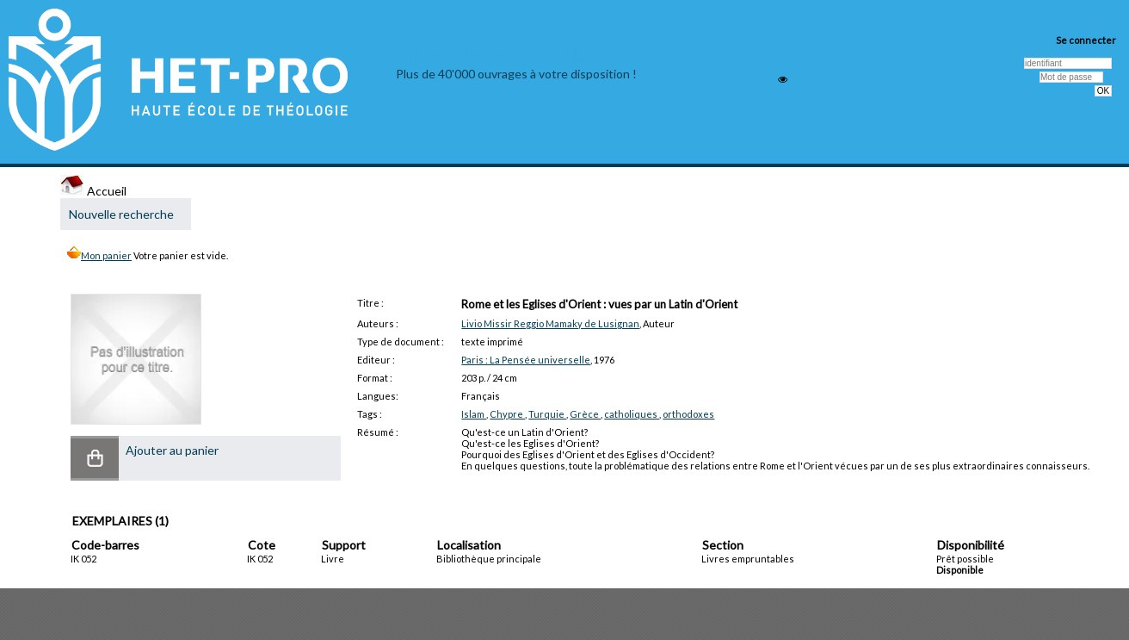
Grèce (585, 413)
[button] (95, 458)
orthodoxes (688, 413)
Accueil (93, 190)
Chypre (507, 413)
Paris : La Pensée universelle (525, 359)
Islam (473, 413)
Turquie (547, 413)
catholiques (631, 413)
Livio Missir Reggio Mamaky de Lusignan (550, 323)
